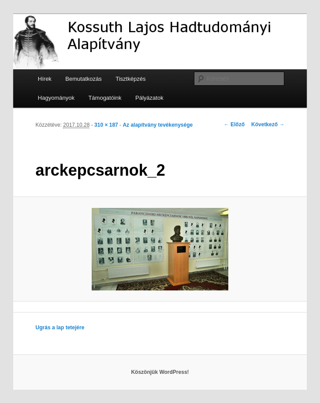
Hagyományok (56, 97)
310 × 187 (106, 125)
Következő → (267, 124)
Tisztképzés (130, 78)
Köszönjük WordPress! (160, 372)
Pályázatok (149, 97)
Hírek (45, 78)
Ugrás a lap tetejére (60, 327)
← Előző (234, 124)
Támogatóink (104, 97)
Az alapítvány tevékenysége (158, 125)
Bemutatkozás (83, 78)
